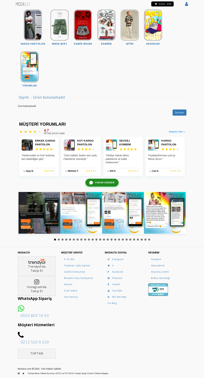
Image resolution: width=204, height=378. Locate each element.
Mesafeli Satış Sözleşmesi (78, 278)
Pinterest (115, 278)
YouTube (115, 290)
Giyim (24, 97)
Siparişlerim (158, 265)
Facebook (115, 271)
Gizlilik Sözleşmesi (74, 271)
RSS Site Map (117, 296)
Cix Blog (112, 303)
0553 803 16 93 (35, 315)
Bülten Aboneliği (160, 278)
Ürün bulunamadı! (49, 97)
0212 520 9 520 (35, 341)
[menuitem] (33, 28)
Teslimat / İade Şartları (77, 265)
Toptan (36, 353)
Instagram (116, 259)
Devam (179, 112)
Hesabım (156, 259)
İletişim (68, 284)
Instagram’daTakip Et (36, 286)
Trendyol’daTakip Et (37, 266)
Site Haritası (71, 296)
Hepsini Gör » (177, 132)
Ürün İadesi (70, 290)
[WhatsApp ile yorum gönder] (101, 183)
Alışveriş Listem (160, 271)
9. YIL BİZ (69, 259)
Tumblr (114, 284)
